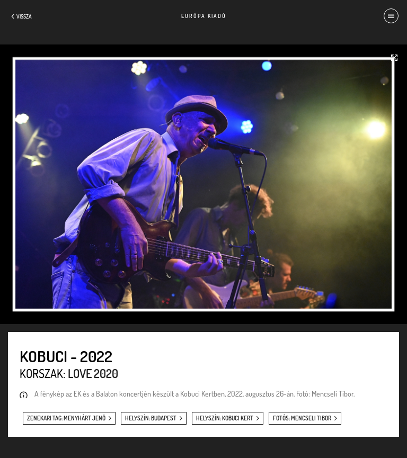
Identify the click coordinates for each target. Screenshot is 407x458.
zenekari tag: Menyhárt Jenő (66, 418)
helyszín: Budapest (150, 418)
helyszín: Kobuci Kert (224, 418)
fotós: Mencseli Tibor (302, 418)
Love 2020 (93, 373)
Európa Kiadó (203, 16)
